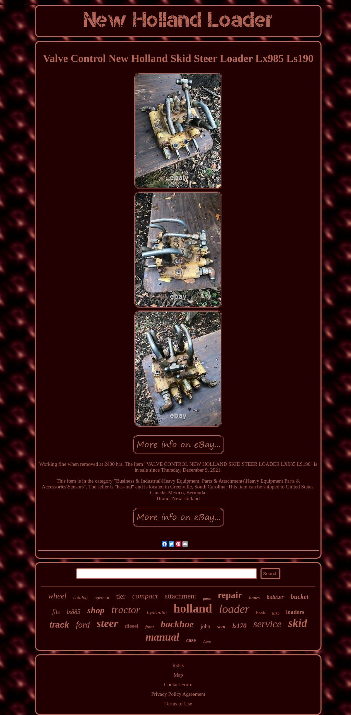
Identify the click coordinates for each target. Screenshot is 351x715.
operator (102, 597)
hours (254, 597)
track (59, 624)
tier (120, 596)
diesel (131, 626)
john (205, 626)
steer (107, 623)
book (260, 612)
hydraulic (157, 612)
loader (234, 609)
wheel (57, 596)
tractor (125, 609)
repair (230, 595)
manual (162, 637)
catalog (80, 597)
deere (207, 641)
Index (178, 665)
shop (96, 610)
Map (178, 675)
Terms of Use (178, 703)
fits (56, 611)
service (267, 623)
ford (83, 624)
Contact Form (178, 684)
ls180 (275, 614)
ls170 (239, 625)
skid (297, 623)
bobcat (275, 598)
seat (221, 626)
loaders (295, 612)
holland (192, 608)
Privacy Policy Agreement (178, 694)
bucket (299, 596)
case (191, 640)
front (149, 627)
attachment (180, 596)
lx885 (74, 611)
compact (145, 596)
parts (207, 598)
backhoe (177, 624)
